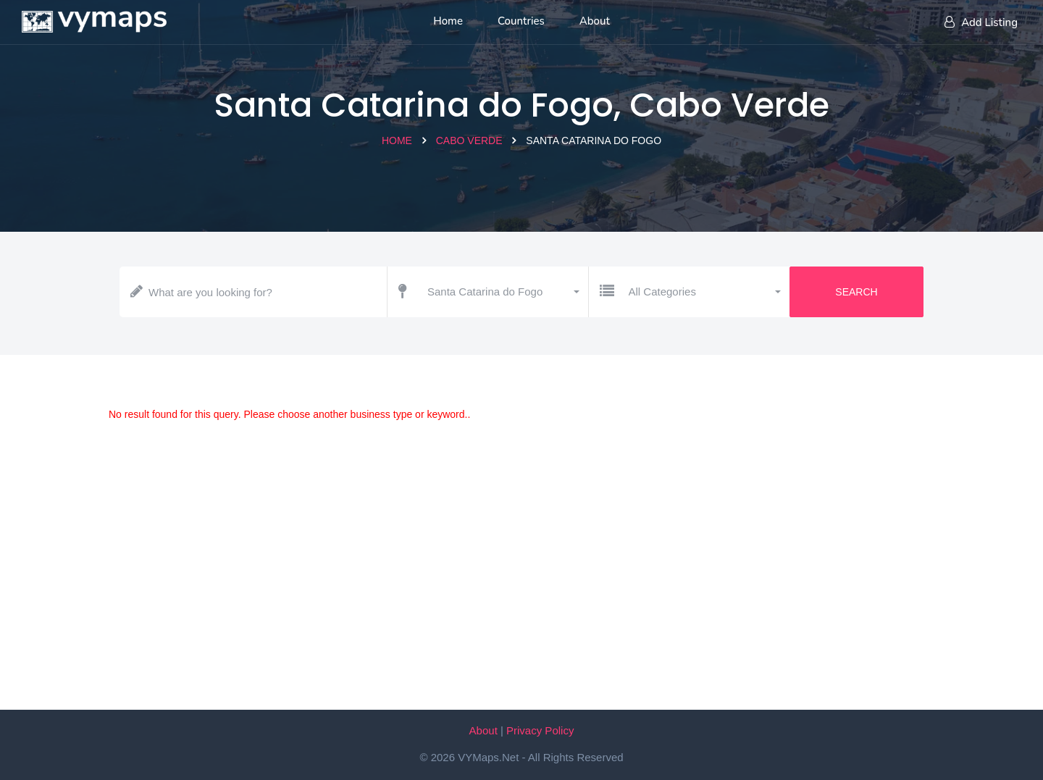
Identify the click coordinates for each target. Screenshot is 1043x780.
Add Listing (981, 22)
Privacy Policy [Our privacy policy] (540, 730)
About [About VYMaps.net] (483, 730)
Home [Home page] (448, 21)
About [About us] (594, 21)
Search (856, 292)
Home (397, 140)
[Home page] (94, 18)
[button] (502, 292)
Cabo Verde (469, 140)
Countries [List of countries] (521, 21)
